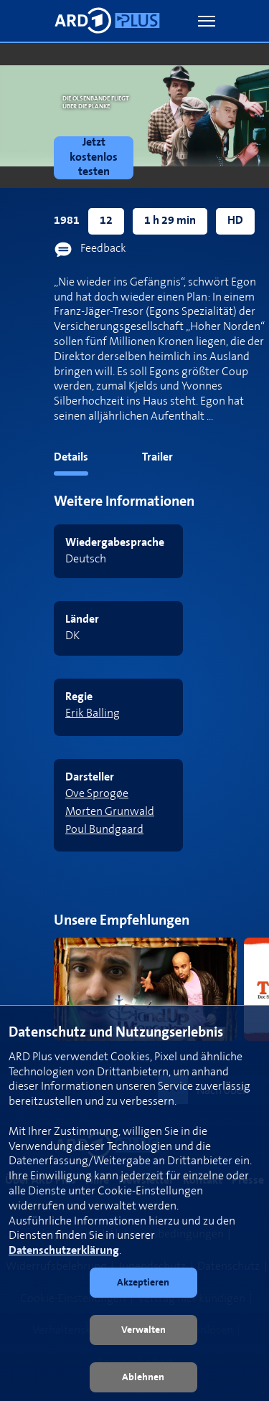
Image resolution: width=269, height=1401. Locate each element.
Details (71, 457)
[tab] (44, 460)
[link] (96, 157)
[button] (206, 21)
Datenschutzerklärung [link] (64, 1251)
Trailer (157, 457)
